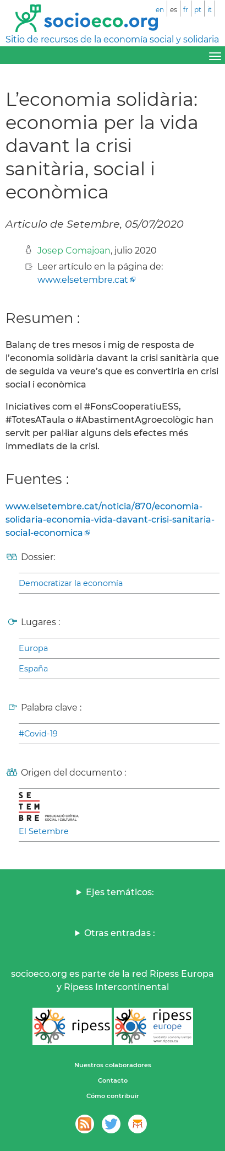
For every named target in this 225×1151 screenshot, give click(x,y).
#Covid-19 (38, 734)
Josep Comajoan (74, 250)
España (33, 669)
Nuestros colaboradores (112, 1065)
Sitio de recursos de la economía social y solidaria (112, 39)
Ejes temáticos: (120, 892)
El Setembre (44, 831)
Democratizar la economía (71, 583)
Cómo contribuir (112, 1096)
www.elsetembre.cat (82, 280)
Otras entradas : (119, 933)
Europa (33, 648)
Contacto (113, 1080)
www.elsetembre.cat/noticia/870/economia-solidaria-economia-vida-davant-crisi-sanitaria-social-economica (110, 519)
